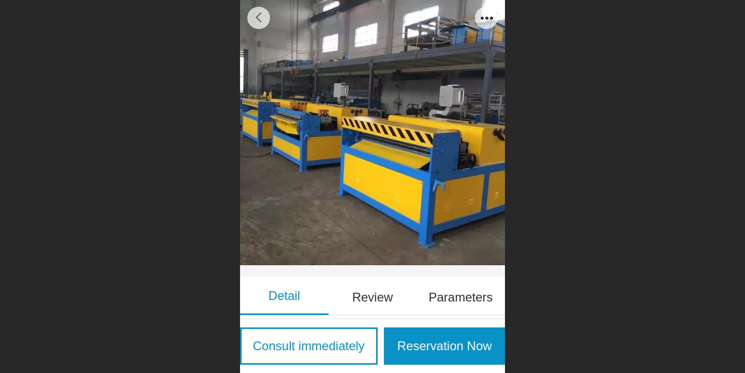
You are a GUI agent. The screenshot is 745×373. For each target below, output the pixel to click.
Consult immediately (309, 346)
